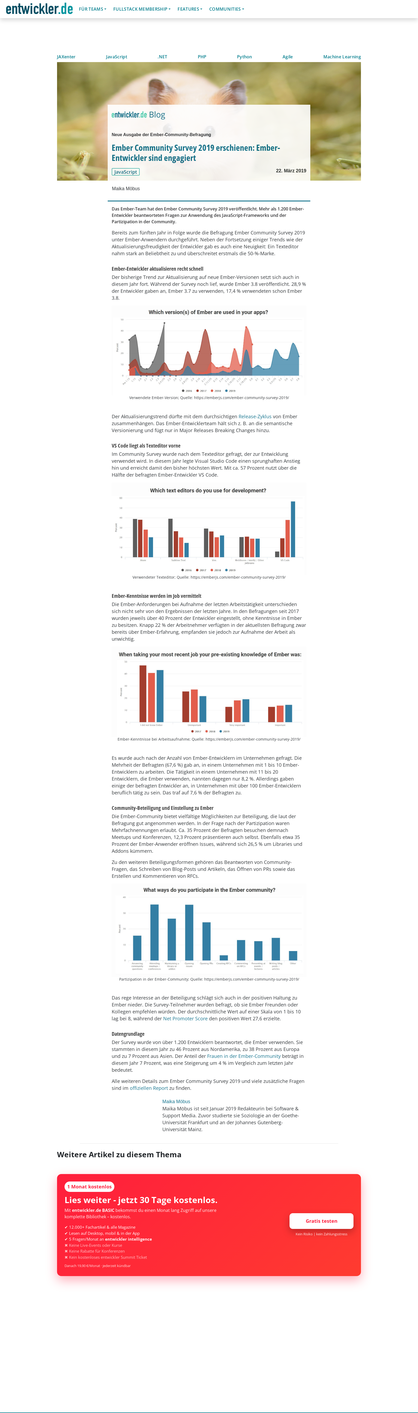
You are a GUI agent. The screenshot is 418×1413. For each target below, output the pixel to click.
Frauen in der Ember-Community (244, 1056)
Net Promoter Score (185, 1018)
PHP (202, 57)
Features (188, 9)
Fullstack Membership (140, 9)
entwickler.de (39, 10)
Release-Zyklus (255, 416)
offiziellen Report (149, 1088)
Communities (225, 9)
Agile (288, 57)
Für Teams (91, 9)
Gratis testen (321, 1221)
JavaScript (116, 57)
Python (244, 57)
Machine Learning (342, 57)
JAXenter (66, 57)
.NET (162, 57)
